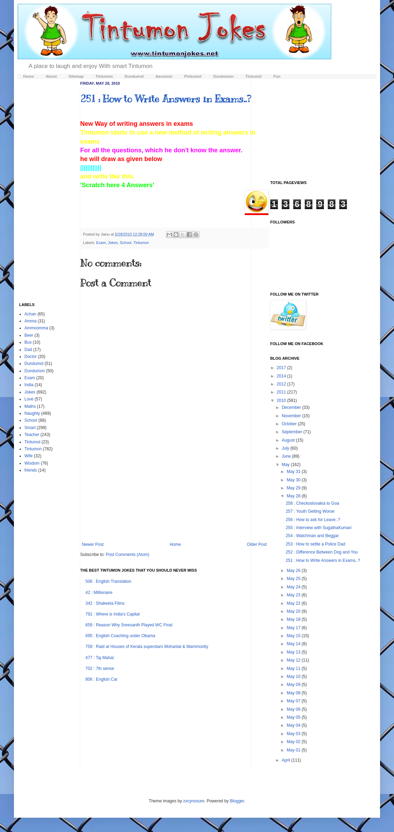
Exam (101, 243)
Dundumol (34, 363)
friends (30, 470)
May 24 (294, 587)
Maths (30, 406)
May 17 (294, 627)
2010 (282, 400)
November (292, 415)
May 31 (294, 471)
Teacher (31, 434)
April (286, 760)
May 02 (294, 741)
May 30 (294, 480)
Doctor (30, 356)
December (292, 407)
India (28, 384)
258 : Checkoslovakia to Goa (312, 503)
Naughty (32, 413)
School (125, 243)
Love (28, 399)
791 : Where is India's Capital (112, 614)
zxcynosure (193, 801)
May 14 (294, 643)
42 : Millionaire (98, 592)
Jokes (113, 243)
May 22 (294, 603)
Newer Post (93, 544)
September (292, 431)
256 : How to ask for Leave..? (313, 519)
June (287, 456)
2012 (282, 384)
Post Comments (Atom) (127, 554)
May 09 (294, 684)
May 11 (294, 668)
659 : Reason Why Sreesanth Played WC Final (128, 625)
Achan (30, 314)
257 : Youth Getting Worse (310, 511)
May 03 (294, 733)
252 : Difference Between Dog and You (322, 552)
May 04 (294, 725)
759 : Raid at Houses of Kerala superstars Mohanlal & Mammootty (146, 646)
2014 (282, 376)
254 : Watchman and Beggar (312, 535)
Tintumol (32, 442)
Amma (30, 321)
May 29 (294, 488)
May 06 (294, 709)
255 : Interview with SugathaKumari (318, 527)
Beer (28, 335)
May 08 (294, 692)
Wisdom (31, 463)
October (290, 423)
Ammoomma (36, 328)
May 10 (294, 676)
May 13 (294, 652)
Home (175, 544)
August (289, 440)
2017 (282, 367)
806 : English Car (101, 679)
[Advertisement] (174, 489)
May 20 (294, 611)
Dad (28, 349)
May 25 (294, 578)
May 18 (294, 619)
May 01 (294, 750)
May (286, 464)
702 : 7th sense (99, 668)
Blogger (237, 801)
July (286, 448)
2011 (282, 392)
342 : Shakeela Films (104, 603)
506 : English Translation (108, 581)
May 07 (294, 701)
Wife (28, 455)
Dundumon (34, 370)
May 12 (294, 660)
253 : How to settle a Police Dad (315, 544)
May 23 (294, 595)
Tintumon (141, 243)
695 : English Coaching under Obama (120, 635)
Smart (30, 427)
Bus (28, 342)
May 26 (294, 570)
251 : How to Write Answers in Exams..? (165, 99)
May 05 (294, 717)
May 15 (294, 635)
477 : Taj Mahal (99, 657)
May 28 (294, 496)
